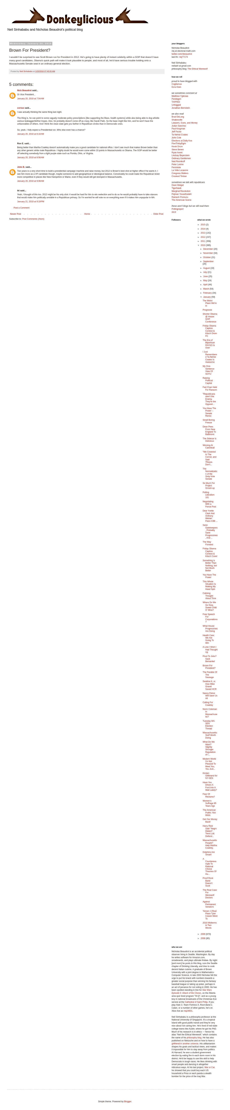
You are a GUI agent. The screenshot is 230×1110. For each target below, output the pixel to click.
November (208, 253)
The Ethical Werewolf (198, 69)
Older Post (158, 214)
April (205, 284)
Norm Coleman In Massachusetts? (210, 713)
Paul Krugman (178, 128)
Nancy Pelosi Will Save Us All (210, 696)
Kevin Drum (177, 146)
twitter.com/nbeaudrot (182, 54)
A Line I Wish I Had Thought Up (210, 649)
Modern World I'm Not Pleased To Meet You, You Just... (209, 764)
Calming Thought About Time (209, 596)
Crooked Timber (179, 176)
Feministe (176, 167)
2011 (203, 241)
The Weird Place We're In (210, 303)
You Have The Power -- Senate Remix (209, 412)
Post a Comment (21, 208)
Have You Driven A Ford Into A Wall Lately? (210, 786)
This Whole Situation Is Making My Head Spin (209, 585)
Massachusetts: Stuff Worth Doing (210, 735)
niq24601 (188, 1011)
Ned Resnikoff (178, 161)
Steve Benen (178, 149)
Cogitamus (177, 84)
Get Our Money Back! (210, 820)
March (206, 289)
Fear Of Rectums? (209, 795)
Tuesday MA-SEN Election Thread (209, 725)
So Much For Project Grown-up (209, 486)
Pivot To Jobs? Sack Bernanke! (209, 659)
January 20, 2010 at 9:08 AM (30, 181)
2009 (203, 934)
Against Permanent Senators (209, 904)
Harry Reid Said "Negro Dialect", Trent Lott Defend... (210, 831)
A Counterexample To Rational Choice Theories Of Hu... (209, 866)
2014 (203, 229)
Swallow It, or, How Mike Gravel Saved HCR (209, 685)
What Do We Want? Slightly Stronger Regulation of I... (209, 748)
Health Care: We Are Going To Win (208, 639)
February (207, 293)
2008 (203, 938)
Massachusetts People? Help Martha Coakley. (210, 844)
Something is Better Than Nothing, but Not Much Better (210, 565)
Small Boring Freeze (209, 421)
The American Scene (181, 200)
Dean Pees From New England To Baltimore (209, 430)
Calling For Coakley (208, 703)
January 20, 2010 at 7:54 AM (30, 98)
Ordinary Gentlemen (181, 158)
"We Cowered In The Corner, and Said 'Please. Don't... (209, 458)
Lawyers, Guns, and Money (184, 123)
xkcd (174, 212)
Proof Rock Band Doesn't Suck (208, 882)
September (208, 261)
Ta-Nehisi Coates (180, 134)
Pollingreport (177, 209)
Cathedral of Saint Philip (196, 1002)
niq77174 (183, 57)
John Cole (176, 137)
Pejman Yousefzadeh (182, 194)
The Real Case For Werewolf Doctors (210, 894)
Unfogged (176, 105)
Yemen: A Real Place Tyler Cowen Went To (210, 915)
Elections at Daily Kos (182, 140)
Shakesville (177, 120)
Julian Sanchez (179, 126)
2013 (203, 233)
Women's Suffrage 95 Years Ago (209, 803)
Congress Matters (180, 173)
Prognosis (207, 310)
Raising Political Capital (207, 380)
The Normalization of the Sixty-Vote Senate (210, 474)
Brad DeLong (178, 117)
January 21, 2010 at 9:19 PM (30, 201)
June (205, 276)
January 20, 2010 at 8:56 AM (30, 157)
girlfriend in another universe (185, 1043)
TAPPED (176, 102)
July (205, 272)
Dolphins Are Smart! (209, 853)
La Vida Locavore (180, 170)
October (207, 257)
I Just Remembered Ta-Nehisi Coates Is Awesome (210, 357)
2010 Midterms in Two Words (210, 925)
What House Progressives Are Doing (210, 628)
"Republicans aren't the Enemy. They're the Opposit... (209, 399)
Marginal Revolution (181, 191)
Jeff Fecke (176, 131)
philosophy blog (194, 1037)
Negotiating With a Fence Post (209, 504)
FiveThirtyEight (179, 143)
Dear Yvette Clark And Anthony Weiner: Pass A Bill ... (210, 516)
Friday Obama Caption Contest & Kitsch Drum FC (210, 331)
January (207, 297)
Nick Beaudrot (24, 90)
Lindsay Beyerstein (180, 155)
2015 (203, 224)
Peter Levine (177, 164)
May (205, 280)
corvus (20, 108)
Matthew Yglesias (180, 96)
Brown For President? (209, 666)
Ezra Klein (176, 87)
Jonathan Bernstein (181, 108)
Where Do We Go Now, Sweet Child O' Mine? (210, 606)
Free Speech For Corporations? (210, 618)
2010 (203, 245)
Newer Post (15, 214)
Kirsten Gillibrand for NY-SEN (210, 776)
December (208, 249)
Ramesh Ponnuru (180, 197)
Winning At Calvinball (208, 446)
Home (87, 214)
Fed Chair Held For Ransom (210, 388)
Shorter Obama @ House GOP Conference (210, 318)
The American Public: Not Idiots (209, 812)
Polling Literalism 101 (208, 495)
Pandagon (176, 99)
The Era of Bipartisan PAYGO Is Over (209, 344)
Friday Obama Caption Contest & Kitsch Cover (210, 552)
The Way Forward (208, 543)
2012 (203, 237)
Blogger (127, 1101)
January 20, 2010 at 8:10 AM (30, 134)
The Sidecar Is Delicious (209, 439)
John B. (21, 167)
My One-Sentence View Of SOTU (208, 370)
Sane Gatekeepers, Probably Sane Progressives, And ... (210, 531)
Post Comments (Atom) (33, 219)
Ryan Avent (177, 152)
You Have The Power (209, 576)
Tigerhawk (176, 188)
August (206, 268)
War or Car (209, 1067)
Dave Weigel (178, 185)
